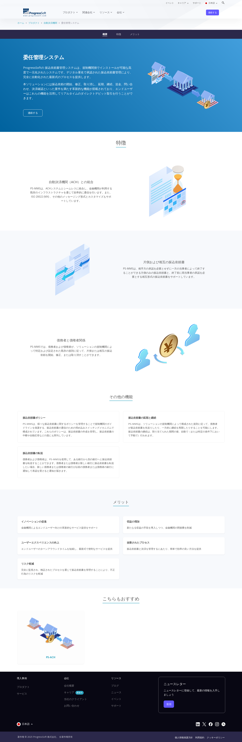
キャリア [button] (182, 2)
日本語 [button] (210, 2)
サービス (22, 693)
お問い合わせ (71, 705)
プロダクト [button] (69, 12)
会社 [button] (119, 12)
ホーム (20, 22)
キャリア (74, 693)
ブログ (115, 685)
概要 (105, 34)
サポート (197, 2)
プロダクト (34, 22)
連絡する (212, 12)
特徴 (118, 34)
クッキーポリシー (216, 737)
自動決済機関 (50, 22)
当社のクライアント (75, 699)
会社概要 (69, 685)
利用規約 (199, 737)
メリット (135, 34)
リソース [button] (104, 12)
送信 (168, 704)
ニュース (116, 692)
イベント (170, 2)
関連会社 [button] (87, 12)
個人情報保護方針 (184, 737)
